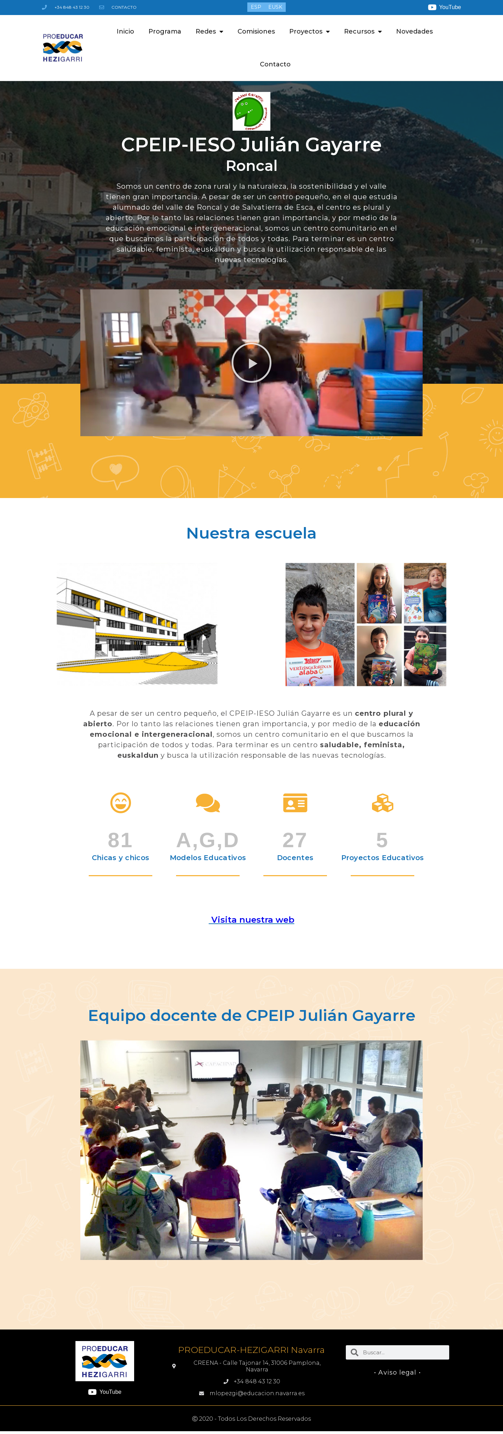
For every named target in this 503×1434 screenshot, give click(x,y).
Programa (164, 31)
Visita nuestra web (251, 920)
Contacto (275, 64)
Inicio (125, 31)
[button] (251, 363)
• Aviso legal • (397, 1372)
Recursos (363, 31)
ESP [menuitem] (256, 7)
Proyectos (309, 31)
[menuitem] (256, 7)
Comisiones (256, 31)
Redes (209, 31)
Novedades (414, 31)
